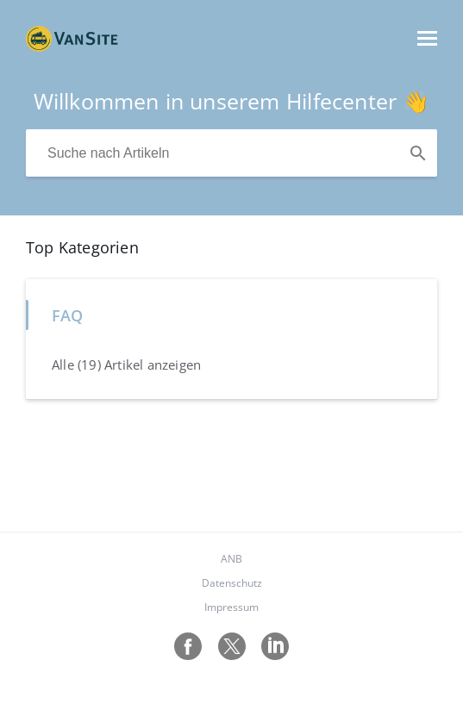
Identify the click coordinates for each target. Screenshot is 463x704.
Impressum (231, 607)
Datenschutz (232, 583)
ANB (231, 558)
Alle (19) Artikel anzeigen (126, 364)
